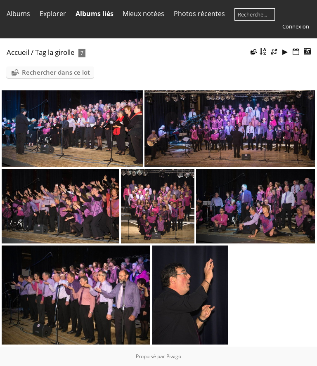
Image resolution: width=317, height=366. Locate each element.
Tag (40, 52)
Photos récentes (199, 13)
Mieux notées (143, 13)
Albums (18, 13)
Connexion (295, 26)
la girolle (61, 52)
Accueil (18, 52)
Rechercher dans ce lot (56, 72)
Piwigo (173, 356)
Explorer (53, 13)
